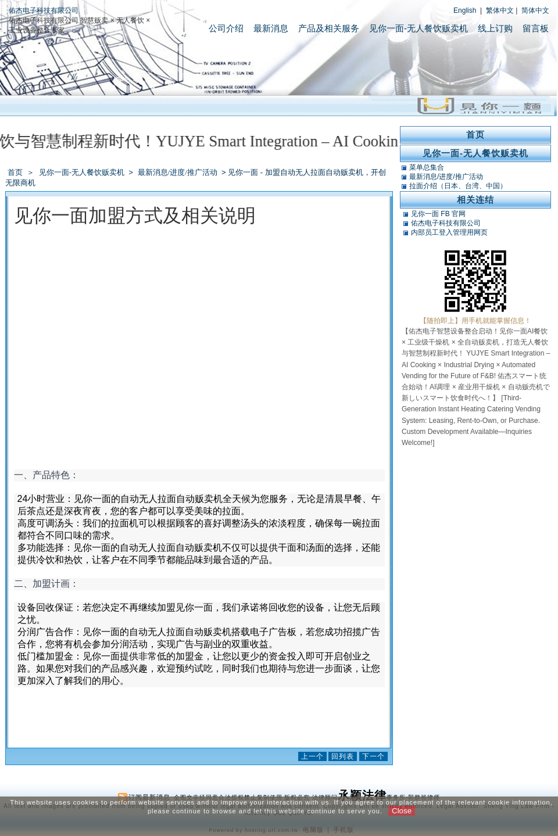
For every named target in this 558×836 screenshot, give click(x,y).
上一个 (312, 756)
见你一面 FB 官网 (438, 214)
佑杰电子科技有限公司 (43, 10)
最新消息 (270, 28)
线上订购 (495, 28)
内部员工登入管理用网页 (449, 232)
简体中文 (535, 10)
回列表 (342, 756)
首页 (15, 172)
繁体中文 (500, 10)
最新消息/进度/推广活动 (178, 172)
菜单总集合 (426, 167)
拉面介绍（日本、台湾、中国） (458, 186)
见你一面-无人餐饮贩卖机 (418, 28)
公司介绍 (226, 28)
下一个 (373, 756)
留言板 (536, 28)
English (464, 10)
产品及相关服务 (328, 28)
